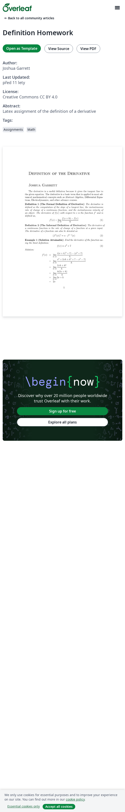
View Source (58, 48)
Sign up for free (62, 411)
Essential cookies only (23, 806)
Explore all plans (62, 422)
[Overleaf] (17, 7)
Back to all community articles (29, 18)
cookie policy (75, 799)
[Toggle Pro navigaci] (117, 7)
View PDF (88, 48)
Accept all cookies (59, 806)
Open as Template (21, 48)
